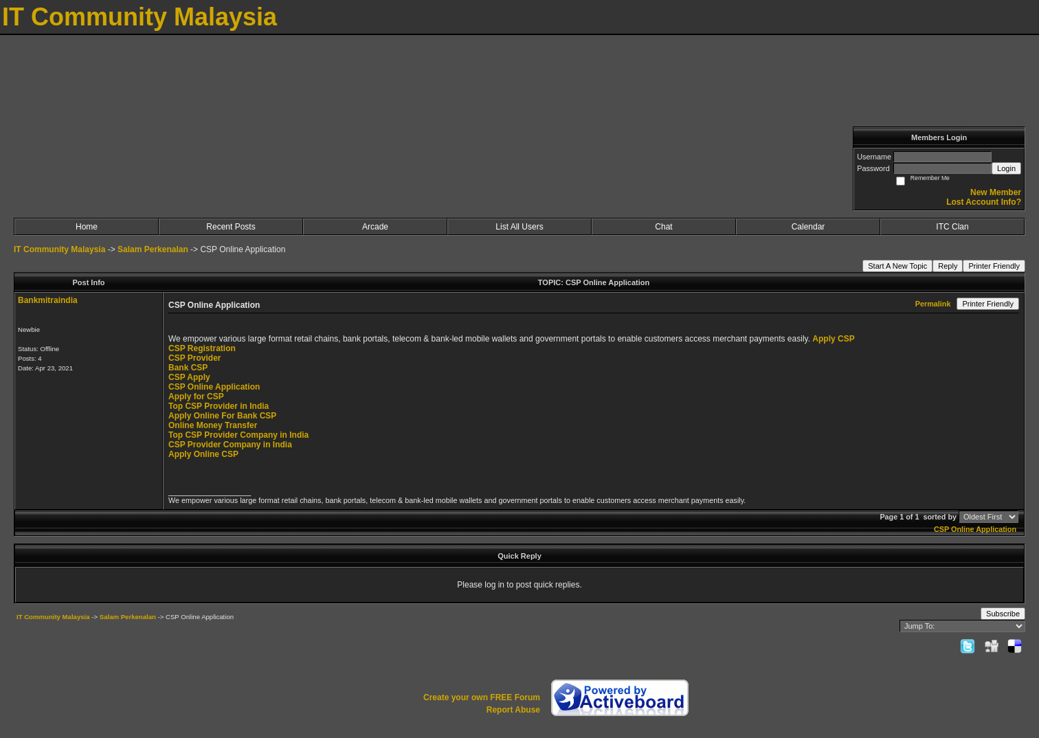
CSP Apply (189, 377)
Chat (663, 227)
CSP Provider (194, 358)
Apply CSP (833, 339)
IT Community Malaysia (59, 249)
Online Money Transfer (212, 425)
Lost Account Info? (983, 202)
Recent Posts (230, 227)
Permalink (933, 304)
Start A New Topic (897, 266)
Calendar (808, 227)
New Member (995, 192)
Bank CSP (188, 367)
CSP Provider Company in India (230, 444)
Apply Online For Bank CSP (222, 416)
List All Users (519, 227)
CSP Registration (202, 348)
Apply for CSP (196, 396)
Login (1006, 168)
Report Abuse (513, 710)
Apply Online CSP (203, 454)
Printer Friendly (994, 266)
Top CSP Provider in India (218, 406)
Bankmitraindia (48, 300)
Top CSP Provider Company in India (238, 435)
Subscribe (1003, 614)
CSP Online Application (214, 387)
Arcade (375, 227)
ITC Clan (952, 227)
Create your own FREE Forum (481, 697)
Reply (947, 266)
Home (87, 227)
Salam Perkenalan (153, 249)
